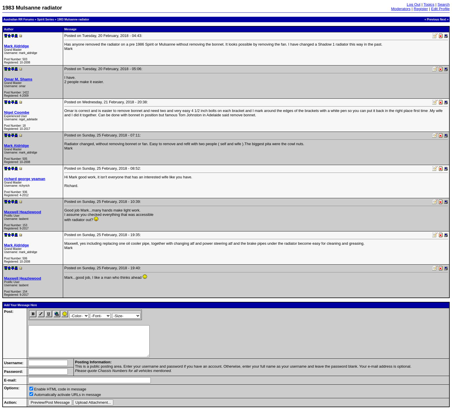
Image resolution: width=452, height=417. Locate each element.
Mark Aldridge (16, 46)
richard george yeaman (24, 179)
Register (421, 9)
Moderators (400, 9)
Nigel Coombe (16, 112)
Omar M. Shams (18, 79)
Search (444, 4)
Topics (428, 4)
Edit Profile (440, 9)
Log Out (413, 4)
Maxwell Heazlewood (22, 212)
